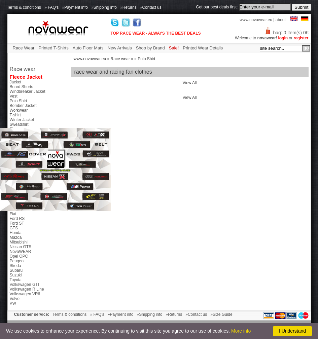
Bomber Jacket (23, 105)
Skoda (15, 265)
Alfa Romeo (20, 190)
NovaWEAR (20, 251)
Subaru (16, 270)
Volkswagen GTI (24, 284)
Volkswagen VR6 (25, 294)
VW (13, 303)
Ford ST (17, 223)
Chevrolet (18, 195)
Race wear (120, 59)
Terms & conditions (24, 7)
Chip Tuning (20, 148)
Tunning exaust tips (27, 157)
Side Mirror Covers (26, 162)
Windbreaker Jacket (27, 91)
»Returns (128, 7)
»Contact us (151, 7)
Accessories (21, 143)
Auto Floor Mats (88, 47)
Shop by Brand (150, 47)
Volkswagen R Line (27, 289)
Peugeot (17, 261)
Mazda (16, 237)
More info (241, 331)
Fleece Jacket (26, 77)
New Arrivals (119, 47)
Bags (14, 133)
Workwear (19, 110)
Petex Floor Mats (25, 152)
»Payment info (75, 7)
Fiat (13, 214)
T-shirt (15, 115)
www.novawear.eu (256, 19)
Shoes (15, 129)
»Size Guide (221, 314)
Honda (16, 232)
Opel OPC (19, 256)
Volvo (15, 298)
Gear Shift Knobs (25, 166)
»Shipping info (104, 7)
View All (190, 82)
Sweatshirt (19, 124)
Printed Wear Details (203, 47)
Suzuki (16, 275)
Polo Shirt (146, 59)
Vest (13, 96)
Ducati (15, 209)
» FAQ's (51, 7)
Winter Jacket (22, 119)
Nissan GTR (21, 246)
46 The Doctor (22, 185)
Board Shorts (21, 86)
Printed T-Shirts (53, 47)
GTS (14, 228)
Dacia (15, 204)
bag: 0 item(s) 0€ (286, 32)
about (281, 19)
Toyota (16, 279)
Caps (14, 138)
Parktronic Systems (27, 171)
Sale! (174, 47)
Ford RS (17, 218)
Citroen (16, 199)
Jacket (16, 82)
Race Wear (24, 47)
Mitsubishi (19, 242)
